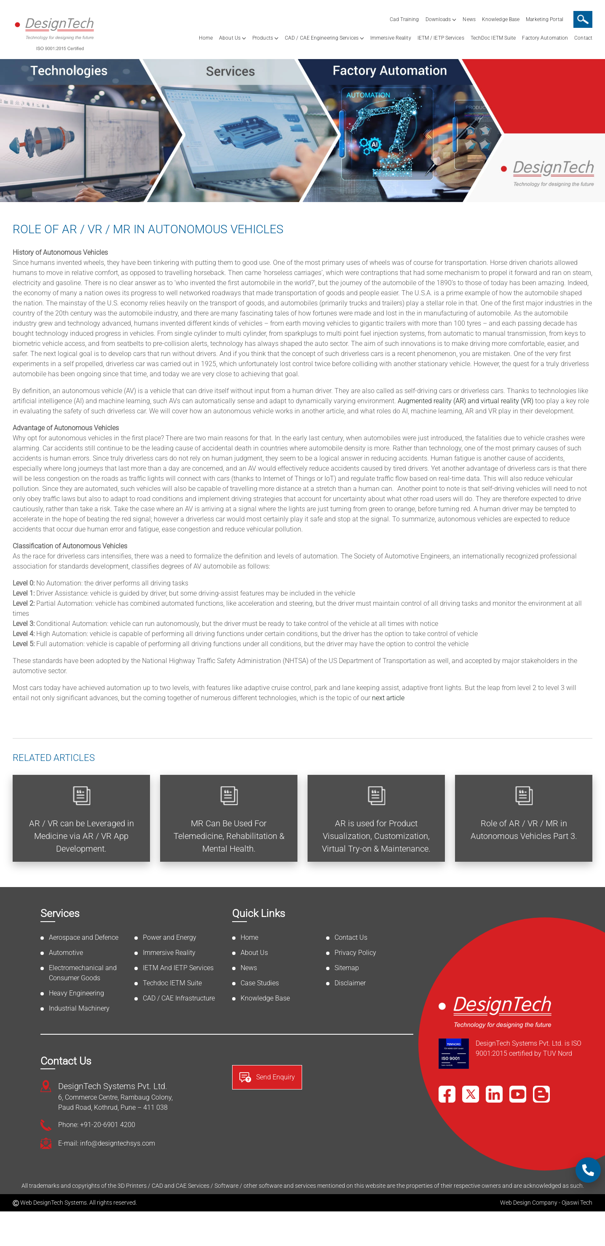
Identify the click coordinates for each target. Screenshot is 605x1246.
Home (206, 38)
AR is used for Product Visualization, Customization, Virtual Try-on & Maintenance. (376, 836)
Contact (583, 38)
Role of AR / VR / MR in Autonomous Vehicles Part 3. (524, 829)
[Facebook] (447, 1094)
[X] (470, 1094)
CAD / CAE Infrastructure (179, 998)
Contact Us (351, 937)
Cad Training (404, 19)
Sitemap (347, 968)
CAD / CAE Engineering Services (322, 38)
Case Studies (260, 983)
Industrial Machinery (79, 1008)
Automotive (66, 953)
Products (262, 38)
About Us (230, 38)
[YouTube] (517, 1094)
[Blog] (541, 1094)
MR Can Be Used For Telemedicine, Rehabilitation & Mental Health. (229, 836)
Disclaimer (350, 983)
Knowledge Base (500, 19)
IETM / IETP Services (441, 38)
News (469, 19)
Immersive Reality (390, 38)
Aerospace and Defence (83, 937)
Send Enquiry (267, 1077)
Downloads (438, 19)
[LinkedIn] (494, 1094)
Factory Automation (545, 38)
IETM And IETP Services (178, 968)
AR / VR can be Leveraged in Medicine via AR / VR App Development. (81, 836)
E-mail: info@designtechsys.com (106, 1143)
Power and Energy (169, 937)
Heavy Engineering (76, 993)
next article (388, 698)
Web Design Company (528, 1202)
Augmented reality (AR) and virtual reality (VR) (465, 401)
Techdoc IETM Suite (172, 983)
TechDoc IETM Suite (493, 38)
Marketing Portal (544, 19)
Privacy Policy (355, 953)
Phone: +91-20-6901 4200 (96, 1125)
